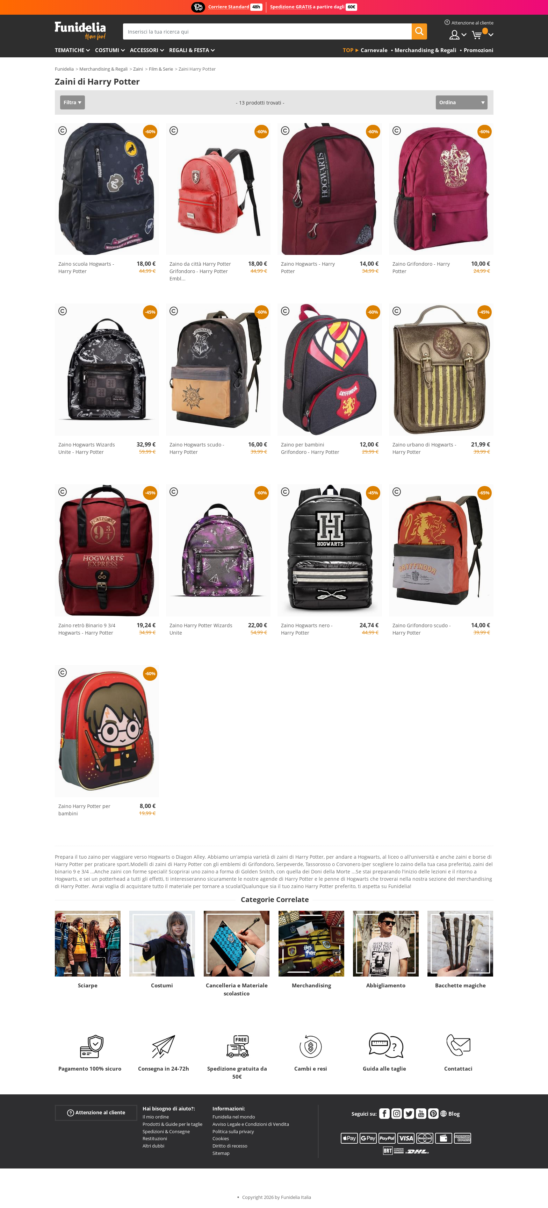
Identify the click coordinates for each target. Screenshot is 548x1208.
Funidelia (64, 69)
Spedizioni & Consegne (166, 1131)
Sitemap (221, 1153)
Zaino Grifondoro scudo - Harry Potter (421, 629)
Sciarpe (88, 985)
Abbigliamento (385, 985)
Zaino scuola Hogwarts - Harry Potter (86, 267)
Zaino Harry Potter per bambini (84, 810)
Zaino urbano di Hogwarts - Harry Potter (424, 448)
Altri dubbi (153, 1146)
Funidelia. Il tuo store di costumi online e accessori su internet (80, 31)
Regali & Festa (189, 50)
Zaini (138, 69)
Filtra (70, 102)
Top (348, 50)
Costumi (107, 50)
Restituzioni (155, 1138)
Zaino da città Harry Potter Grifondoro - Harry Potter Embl (200, 271)
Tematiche (69, 50)
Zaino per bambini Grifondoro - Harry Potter (310, 448)
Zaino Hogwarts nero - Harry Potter (307, 629)
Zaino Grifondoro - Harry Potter (421, 267)
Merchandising (311, 985)
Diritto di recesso (229, 1146)
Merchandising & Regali (103, 69)
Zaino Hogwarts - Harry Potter (308, 267)
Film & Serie (161, 69)
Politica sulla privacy (233, 1131)
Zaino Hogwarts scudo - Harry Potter (197, 448)
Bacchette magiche (460, 985)
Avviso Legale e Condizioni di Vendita (250, 1124)
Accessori (144, 50)
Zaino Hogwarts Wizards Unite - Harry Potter (86, 448)
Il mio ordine (156, 1117)
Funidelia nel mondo (233, 1117)
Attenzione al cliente (96, 1112)
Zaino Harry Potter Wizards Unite (201, 629)
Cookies (220, 1138)
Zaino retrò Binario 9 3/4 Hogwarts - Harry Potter (86, 629)
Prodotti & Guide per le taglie (172, 1124)
